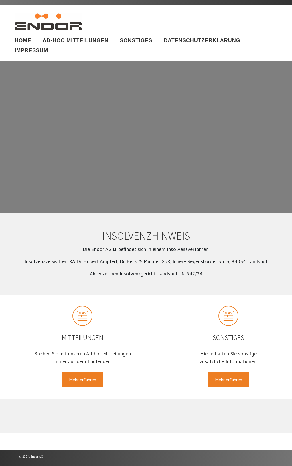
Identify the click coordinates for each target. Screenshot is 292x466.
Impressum (31, 50)
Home (23, 40)
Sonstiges (136, 40)
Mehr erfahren (82, 380)
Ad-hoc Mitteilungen (75, 40)
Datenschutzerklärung (202, 40)
